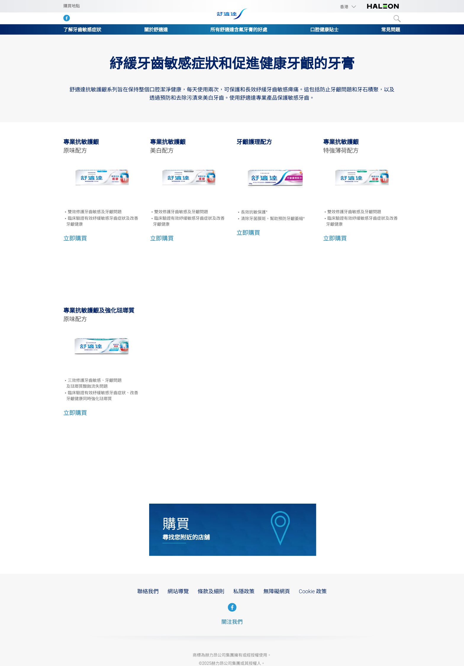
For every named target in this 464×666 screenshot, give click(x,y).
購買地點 (71, 6)
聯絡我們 (148, 591)
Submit (397, 18)
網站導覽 (178, 591)
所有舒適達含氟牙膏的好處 (238, 30)
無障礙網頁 (276, 591)
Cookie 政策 (313, 591)
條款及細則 (211, 591)
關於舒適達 (156, 30)
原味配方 (75, 150)
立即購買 (75, 238)
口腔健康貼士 (324, 30)
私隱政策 (243, 591)
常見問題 (390, 30)
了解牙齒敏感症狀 (82, 30)
